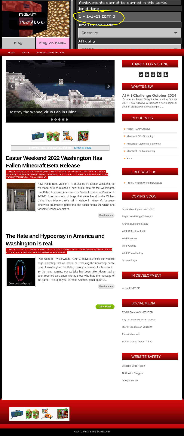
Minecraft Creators (52, 249)
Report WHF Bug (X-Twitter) (137, 216)
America (21, 171)
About (25, 52)
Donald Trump (35, 171)
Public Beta (77, 174)
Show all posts (82, 147)
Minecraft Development (33, 174)
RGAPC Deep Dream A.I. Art (137, 341)
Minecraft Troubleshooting (141, 151)
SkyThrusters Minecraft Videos (138, 319)
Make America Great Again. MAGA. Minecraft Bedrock (75, 171)
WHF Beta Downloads (134, 231)
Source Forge (129, 260)
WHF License (129, 238)
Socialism (90, 174)
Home (11, 52)
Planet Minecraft (131, 334)
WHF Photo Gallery (132, 253)
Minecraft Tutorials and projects (144, 143)
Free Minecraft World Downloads (144, 182)
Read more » (106, 215)
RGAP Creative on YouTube (137, 326)
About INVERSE (131, 288)
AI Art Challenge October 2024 (149, 95)
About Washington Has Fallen (138, 209)
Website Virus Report (133, 365)
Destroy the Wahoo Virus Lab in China (42, 112)
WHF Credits (129, 245)
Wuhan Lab (40, 177)
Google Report (130, 380)
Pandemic (53, 174)
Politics (64, 174)
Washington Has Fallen (50, 52)
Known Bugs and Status (135, 223)
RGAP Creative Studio (85, 431)
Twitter (32, 252)
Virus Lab (102, 174)
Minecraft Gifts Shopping (140, 136)
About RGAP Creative (138, 128)
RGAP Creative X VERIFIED (137, 312)
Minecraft (11, 174)
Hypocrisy (33, 249)
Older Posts (105, 306)
